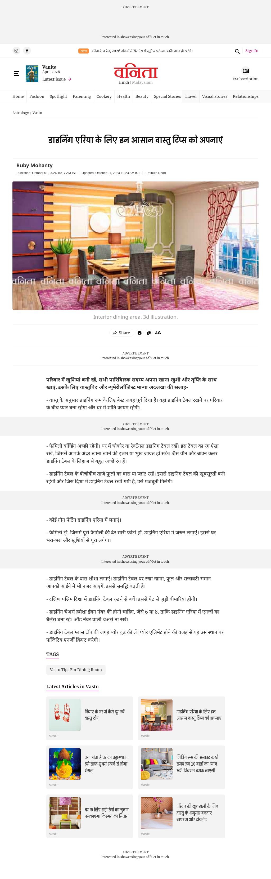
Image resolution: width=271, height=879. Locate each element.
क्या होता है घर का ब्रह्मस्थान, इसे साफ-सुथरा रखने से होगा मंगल (106, 764)
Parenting (82, 96)
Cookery (104, 96)
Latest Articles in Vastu (72, 686)
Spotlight (58, 96)
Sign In (251, 50)
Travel (191, 96)
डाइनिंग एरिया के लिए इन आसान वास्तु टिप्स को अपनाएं (199, 715)
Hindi (124, 82)
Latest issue (54, 79)
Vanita (49, 67)
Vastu (37, 113)
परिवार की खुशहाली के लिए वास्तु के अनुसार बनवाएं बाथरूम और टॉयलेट (197, 813)
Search (236, 50)
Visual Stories (214, 96)
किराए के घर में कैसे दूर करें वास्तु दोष (104, 715)
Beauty (142, 96)
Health (123, 96)
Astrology (20, 113)
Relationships (246, 96)
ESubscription (246, 78)
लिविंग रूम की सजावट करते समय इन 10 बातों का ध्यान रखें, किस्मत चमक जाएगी (197, 764)
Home (18, 96)
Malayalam (142, 82)
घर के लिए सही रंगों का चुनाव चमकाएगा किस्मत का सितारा (107, 813)
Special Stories (167, 96)
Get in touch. (160, 37)
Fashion (36, 96)
